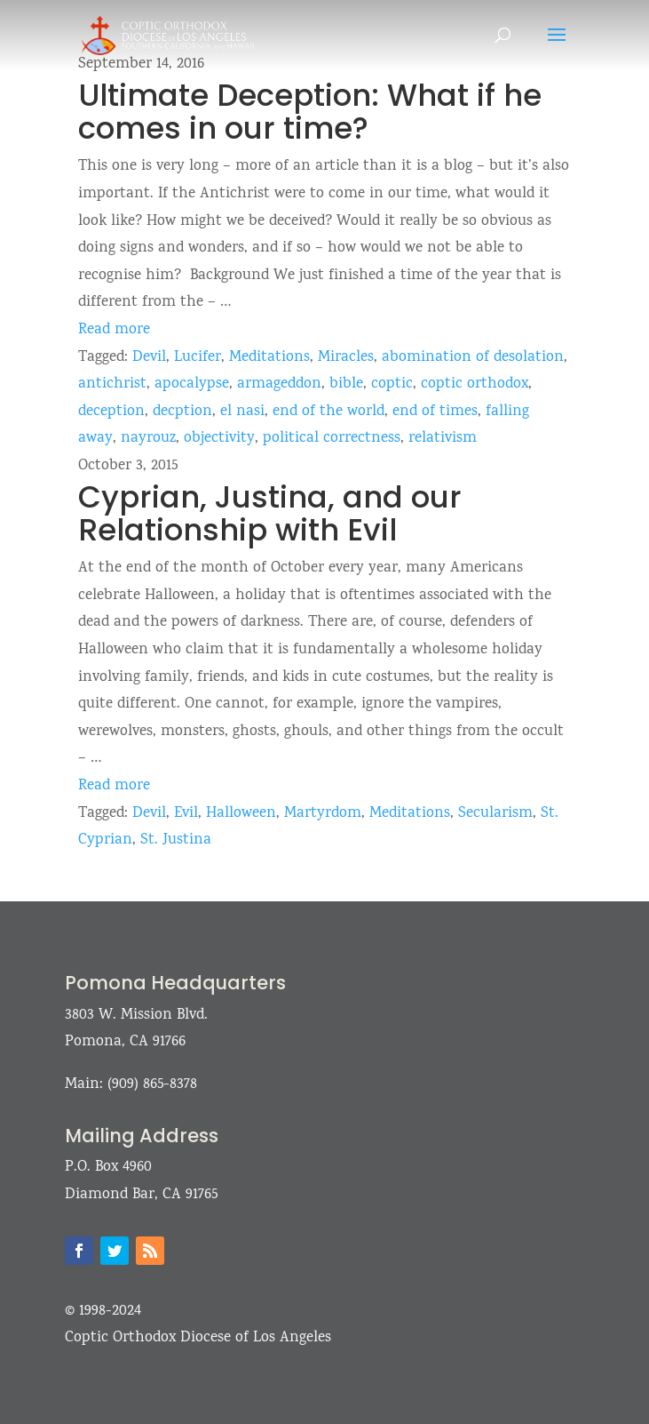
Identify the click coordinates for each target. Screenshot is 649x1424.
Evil (186, 814)
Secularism (495, 814)
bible (346, 384)
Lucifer (197, 358)
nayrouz (148, 439)
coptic (392, 384)
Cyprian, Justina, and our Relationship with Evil (270, 513)
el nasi (242, 412)
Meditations (269, 358)
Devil (149, 358)
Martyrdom (322, 814)
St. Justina (175, 840)
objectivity (219, 439)
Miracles (346, 358)
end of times (435, 412)
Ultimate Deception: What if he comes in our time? (310, 111)
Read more (114, 330)
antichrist (112, 384)
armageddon (279, 384)
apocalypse (191, 384)
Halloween (241, 814)
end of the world (328, 412)
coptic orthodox (474, 384)
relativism (442, 439)
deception (111, 412)
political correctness (331, 439)
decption (182, 412)
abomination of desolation (473, 358)
